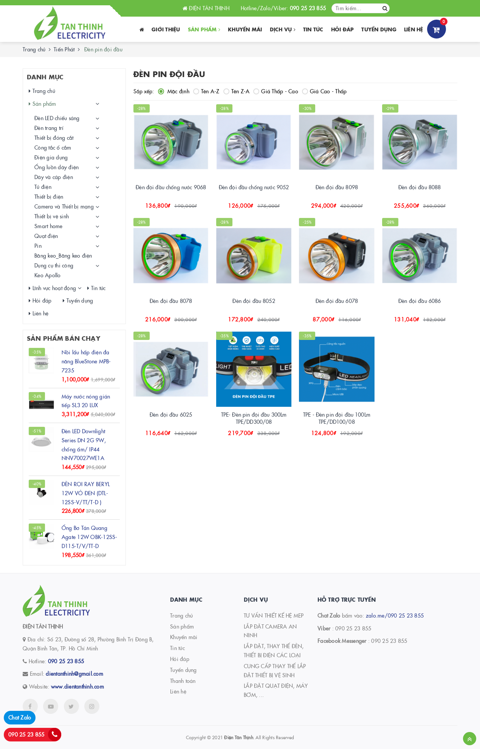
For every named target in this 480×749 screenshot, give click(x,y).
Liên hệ (413, 29)
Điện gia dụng (51, 157)
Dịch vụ (283, 29)
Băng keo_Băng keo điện (63, 255)
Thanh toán (183, 680)
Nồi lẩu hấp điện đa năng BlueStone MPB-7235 (86, 361)
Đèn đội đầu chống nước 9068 (171, 187)
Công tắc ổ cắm (52, 147)
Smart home (48, 226)
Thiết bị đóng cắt (53, 137)
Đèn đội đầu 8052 (253, 300)
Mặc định (173, 91)
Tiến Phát (64, 49)
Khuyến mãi (184, 637)
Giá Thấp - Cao (275, 91)
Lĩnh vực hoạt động (52, 288)
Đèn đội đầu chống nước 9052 (254, 187)
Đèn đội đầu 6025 (171, 414)
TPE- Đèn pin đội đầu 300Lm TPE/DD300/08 (254, 418)
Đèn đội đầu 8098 (337, 187)
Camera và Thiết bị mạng (64, 206)
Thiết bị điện (48, 196)
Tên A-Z (206, 91)
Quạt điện (46, 235)
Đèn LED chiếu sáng (57, 118)
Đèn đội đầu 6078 (337, 300)
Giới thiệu (166, 29)
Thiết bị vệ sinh (51, 216)
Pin (38, 245)
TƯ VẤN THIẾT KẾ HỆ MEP (274, 615)
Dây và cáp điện (53, 177)
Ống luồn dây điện (56, 167)
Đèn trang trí (48, 127)
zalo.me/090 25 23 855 (395, 615)
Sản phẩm (204, 29)
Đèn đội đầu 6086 (419, 300)
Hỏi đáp (342, 29)
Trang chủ (34, 49)
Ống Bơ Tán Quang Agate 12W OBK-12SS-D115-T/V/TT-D (90, 537)
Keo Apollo (47, 275)
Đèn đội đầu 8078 (171, 300)
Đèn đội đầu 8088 (419, 187)
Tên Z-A (236, 91)
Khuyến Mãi (245, 29)
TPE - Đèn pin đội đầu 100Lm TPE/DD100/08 (336, 418)
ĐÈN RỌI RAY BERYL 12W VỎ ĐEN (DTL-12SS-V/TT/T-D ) (86, 493)
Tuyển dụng (378, 29)
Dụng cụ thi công (53, 265)
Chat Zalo (19, 717)
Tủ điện (42, 186)
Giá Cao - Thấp (324, 91)
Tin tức (313, 29)
